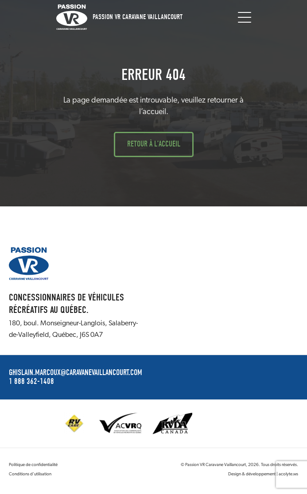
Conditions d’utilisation (30, 474)
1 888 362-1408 (31, 381)
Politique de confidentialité (33, 464)
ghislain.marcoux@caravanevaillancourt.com (75, 372)
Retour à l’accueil (153, 144)
